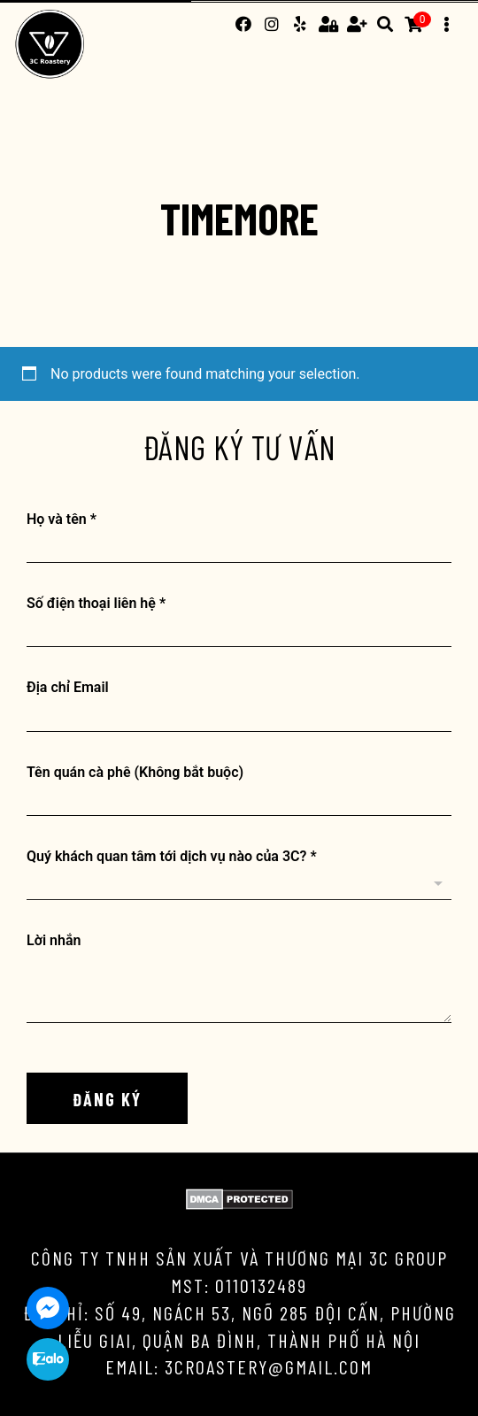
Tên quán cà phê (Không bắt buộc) (135, 772)
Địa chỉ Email (68, 687)
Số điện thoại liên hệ (96, 603)
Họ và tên (61, 519)
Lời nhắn (54, 940)
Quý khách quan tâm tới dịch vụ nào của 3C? (172, 856)
